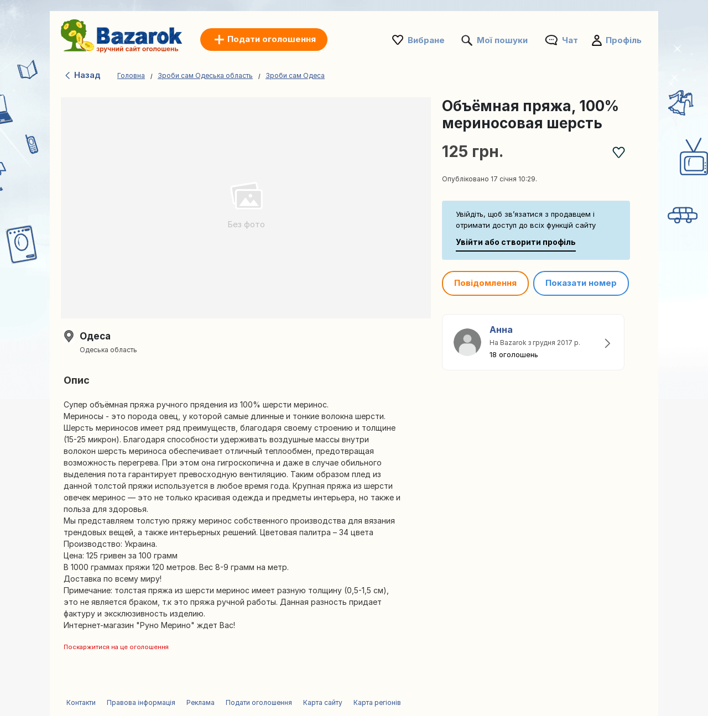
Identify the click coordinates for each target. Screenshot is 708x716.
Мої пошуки (502, 40)
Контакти (81, 702)
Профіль (624, 40)
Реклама (200, 702)
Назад (82, 75)
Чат (570, 40)
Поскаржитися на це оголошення (116, 647)
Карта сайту (322, 702)
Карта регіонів (377, 702)
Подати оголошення (259, 702)
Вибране (426, 40)
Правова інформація (141, 702)
